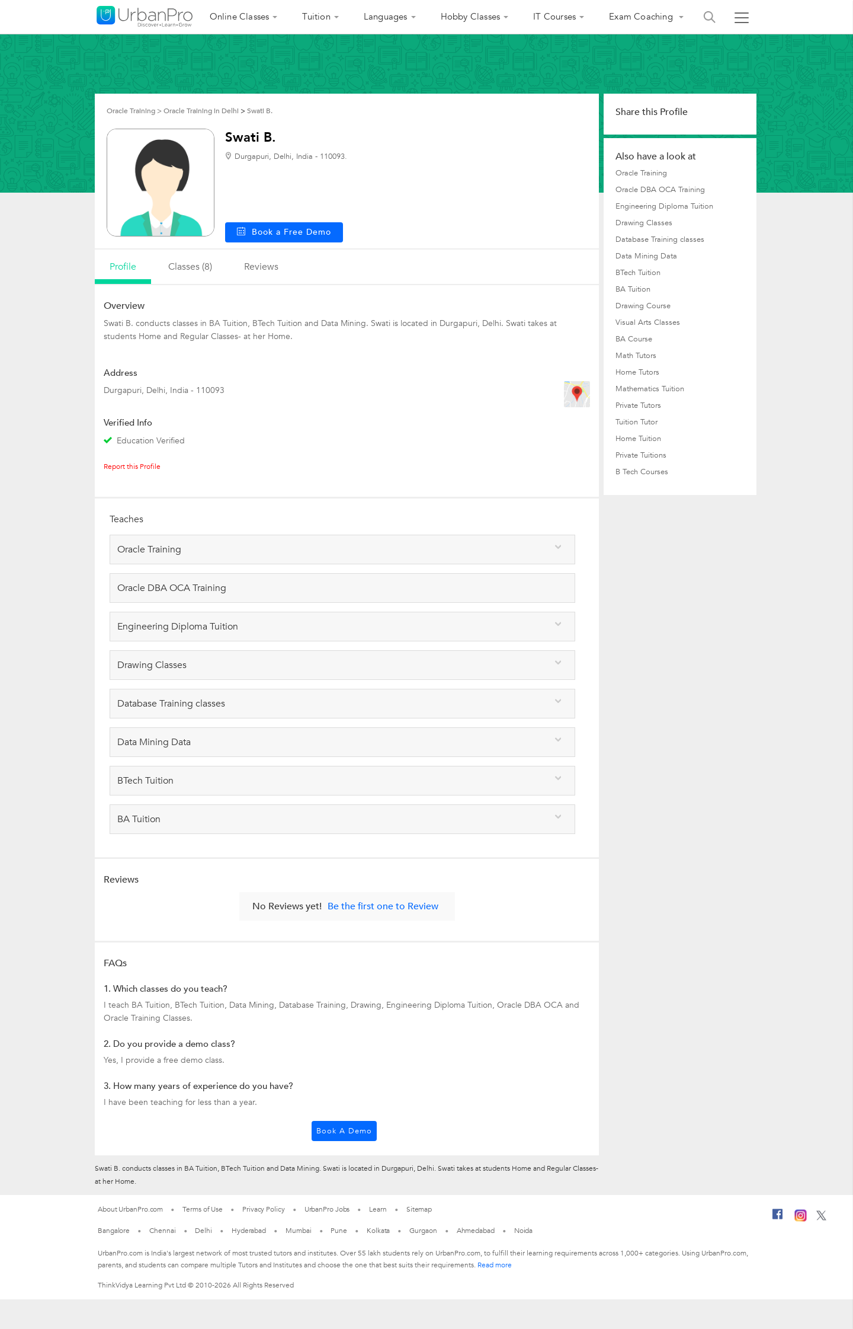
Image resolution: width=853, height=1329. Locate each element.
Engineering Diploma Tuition (664, 206)
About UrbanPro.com (130, 1209)
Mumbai (298, 1230)
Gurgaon (423, 1230)
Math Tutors (635, 355)
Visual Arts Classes (647, 322)
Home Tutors (637, 372)
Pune (339, 1230)
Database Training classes (659, 239)
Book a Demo (344, 1131)
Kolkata (378, 1230)
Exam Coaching (642, 17)
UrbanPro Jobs (327, 1209)
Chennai (162, 1230)
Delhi (203, 1230)
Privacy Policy (263, 1209)
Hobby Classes (471, 17)
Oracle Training (641, 173)
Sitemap (419, 1209)
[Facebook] (778, 1218)
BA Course (633, 339)
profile (123, 266)
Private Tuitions (640, 455)
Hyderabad (249, 1230)
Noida (523, 1230)
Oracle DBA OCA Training (660, 189)
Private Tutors (638, 405)
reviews (261, 266)
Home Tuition (638, 438)
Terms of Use (202, 1209)
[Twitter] (821, 1218)
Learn (378, 1209)
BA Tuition (632, 289)
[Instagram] (800, 1219)
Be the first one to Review (383, 906)
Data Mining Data (646, 256)
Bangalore (114, 1230)
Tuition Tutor (636, 422)
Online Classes (240, 17)
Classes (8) (190, 266)
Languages (386, 17)
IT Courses (554, 17)
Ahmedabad (476, 1230)
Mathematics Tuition (649, 389)
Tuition (316, 17)
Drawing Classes (643, 223)
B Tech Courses (641, 472)
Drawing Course (643, 306)
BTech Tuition (637, 272)
